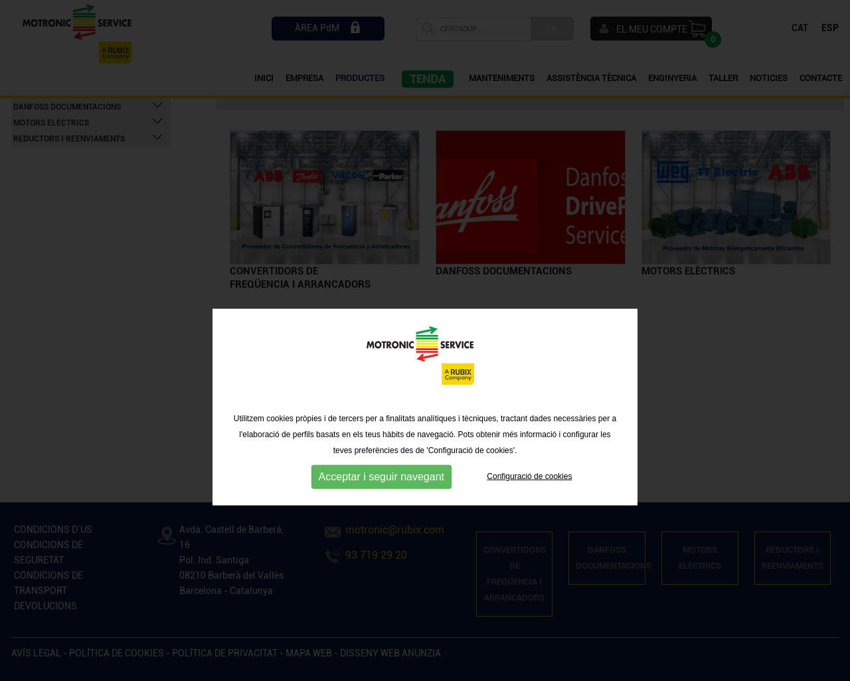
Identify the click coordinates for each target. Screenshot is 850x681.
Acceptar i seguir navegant (381, 512)
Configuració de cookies (529, 511)
